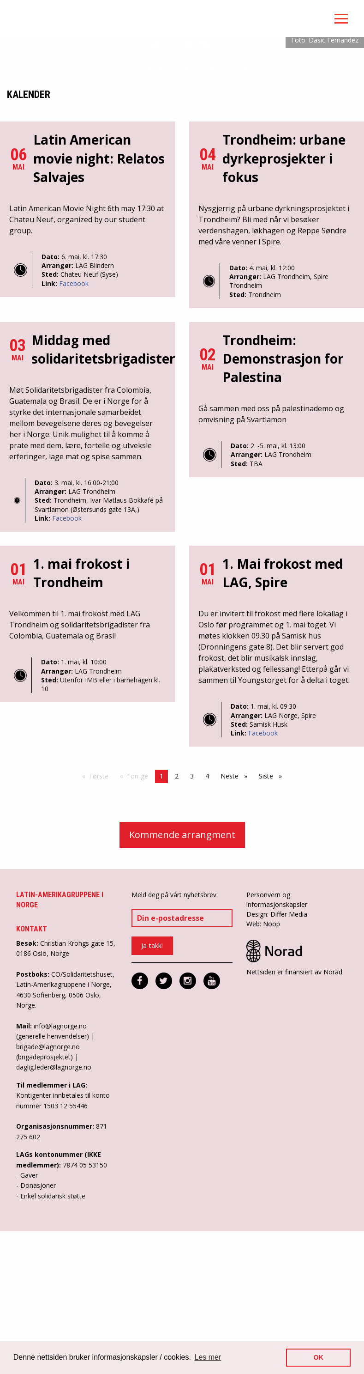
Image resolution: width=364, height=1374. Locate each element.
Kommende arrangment (182, 980)
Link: (50, 429)
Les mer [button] (208, 1357)
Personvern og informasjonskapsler (276, 1045)
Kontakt (31, 1074)
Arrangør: (58, 411)
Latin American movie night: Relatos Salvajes (99, 304)
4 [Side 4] (207, 922)
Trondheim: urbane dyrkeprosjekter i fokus (284, 304)
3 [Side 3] (192, 922)
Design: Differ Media (276, 1059)
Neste (236, 921)
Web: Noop (263, 1069)
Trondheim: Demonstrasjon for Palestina (283, 504)
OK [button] (318, 1357)
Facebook (74, 429)
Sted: (51, 420)
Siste (272, 921)
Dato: (51, 402)
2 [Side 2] (177, 922)
